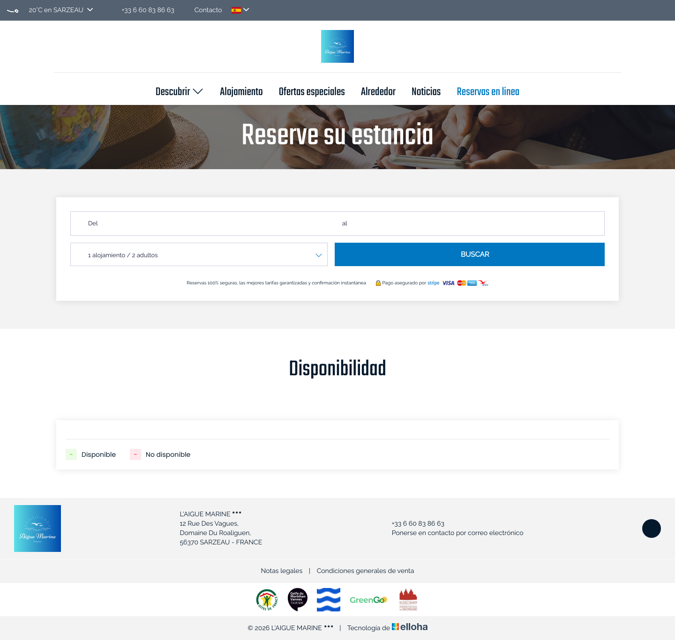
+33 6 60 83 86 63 (412, 524)
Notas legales (282, 571)
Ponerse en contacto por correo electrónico (452, 533)
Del (93, 223)
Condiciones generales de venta (365, 571)
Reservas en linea (488, 92)
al (344, 223)
